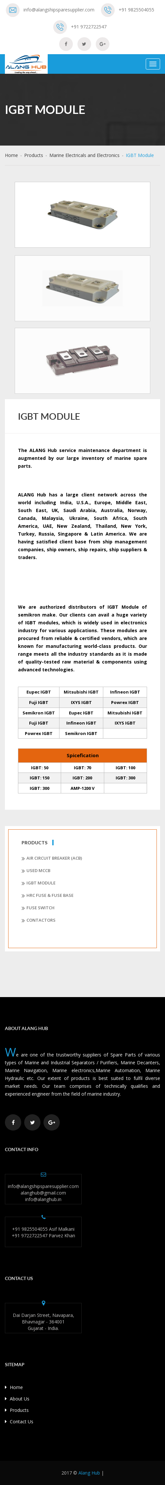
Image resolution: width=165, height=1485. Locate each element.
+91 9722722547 (89, 26)
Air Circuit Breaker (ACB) (52, 858)
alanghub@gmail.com (43, 1193)
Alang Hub (89, 1473)
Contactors (39, 920)
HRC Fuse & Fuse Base (48, 895)
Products (33, 155)
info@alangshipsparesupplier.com (59, 10)
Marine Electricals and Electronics (84, 155)
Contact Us (19, 1421)
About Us (17, 1399)
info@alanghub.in (43, 1199)
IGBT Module (39, 883)
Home (11, 155)
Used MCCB (36, 871)
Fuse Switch (38, 908)
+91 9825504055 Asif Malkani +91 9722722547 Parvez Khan (43, 1232)
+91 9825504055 (136, 10)
